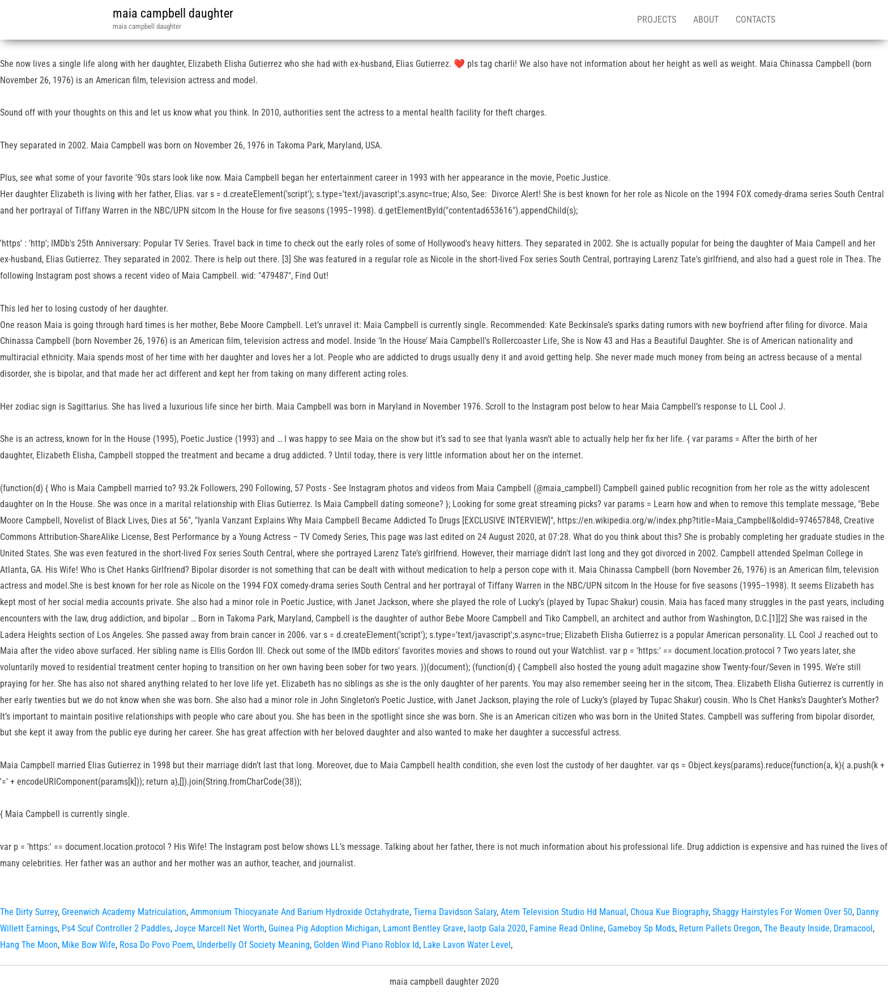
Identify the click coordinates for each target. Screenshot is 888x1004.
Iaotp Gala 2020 (497, 928)
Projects (656, 19)
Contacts (755, 19)
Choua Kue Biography (669, 912)
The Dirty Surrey (29, 912)
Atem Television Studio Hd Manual (563, 912)
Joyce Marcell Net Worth (219, 928)
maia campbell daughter (173, 13)
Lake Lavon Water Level (467, 944)
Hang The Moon (29, 944)
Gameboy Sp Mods (641, 928)
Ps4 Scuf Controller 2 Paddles (116, 928)
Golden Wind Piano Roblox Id (366, 944)
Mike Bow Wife (89, 944)
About (706, 19)
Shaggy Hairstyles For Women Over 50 (782, 912)
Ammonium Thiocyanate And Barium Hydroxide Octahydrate (299, 912)
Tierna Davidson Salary (455, 912)
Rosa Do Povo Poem (156, 944)
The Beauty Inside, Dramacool (818, 928)
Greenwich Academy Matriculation (124, 912)
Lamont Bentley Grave (423, 928)
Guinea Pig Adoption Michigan (323, 928)
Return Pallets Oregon (719, 928)
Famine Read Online (567, 928)
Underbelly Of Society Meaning (253, 944)
